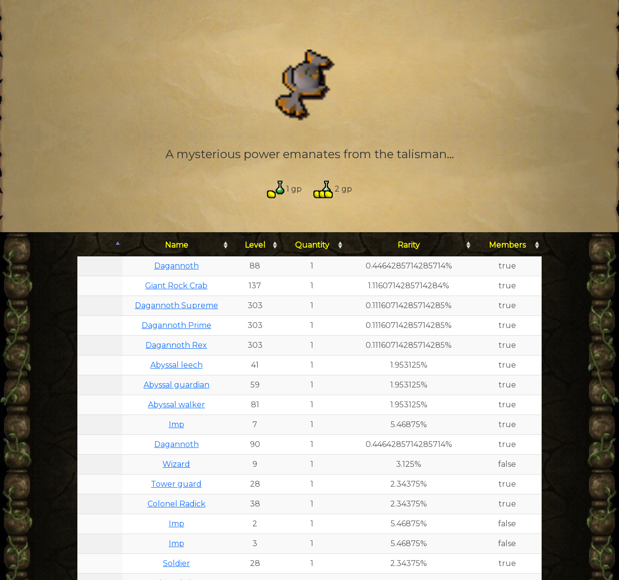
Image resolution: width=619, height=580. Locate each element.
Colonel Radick (176, 503)
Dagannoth (176, 265)
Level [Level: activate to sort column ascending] (255, 245)
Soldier (176, 563)
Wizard (176, 464)
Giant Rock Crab (176, 285)
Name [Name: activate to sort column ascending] (176, 245)
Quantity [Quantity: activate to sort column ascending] (312, 245)
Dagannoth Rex (176, 345)
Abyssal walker (176, 404)
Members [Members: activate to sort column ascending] (507, 245)
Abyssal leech (176, 365)
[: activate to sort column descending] (99, 245)
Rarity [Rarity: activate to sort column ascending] (409, 245)
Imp (176, 424)
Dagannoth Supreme (176, 305)
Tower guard (176, 484)
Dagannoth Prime (176, 325)
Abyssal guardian (176, 384)
